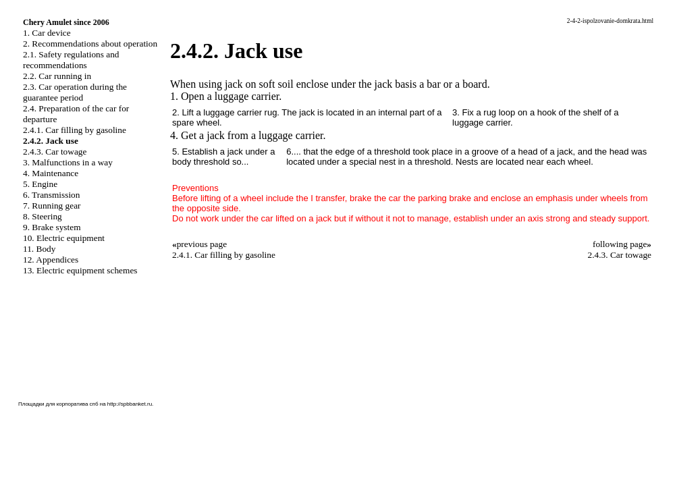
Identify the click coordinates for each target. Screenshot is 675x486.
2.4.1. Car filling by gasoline (74, 130)
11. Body (39, 249)
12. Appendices (50, 259)
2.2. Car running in (57, 76)
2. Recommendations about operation (90, 43)
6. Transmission (51, 195)
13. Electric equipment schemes (80, 270)
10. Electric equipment (64, 238)
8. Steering (42, 216)
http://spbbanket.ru (129, 404)
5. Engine (40, 184)
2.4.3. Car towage (54, 151)
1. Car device (47, 33)
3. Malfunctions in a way (68, 162)
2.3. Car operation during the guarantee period (75, 92)
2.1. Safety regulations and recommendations (71, 59)
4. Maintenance (50, 173)
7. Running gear (52, 205)
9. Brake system (52, 227)
